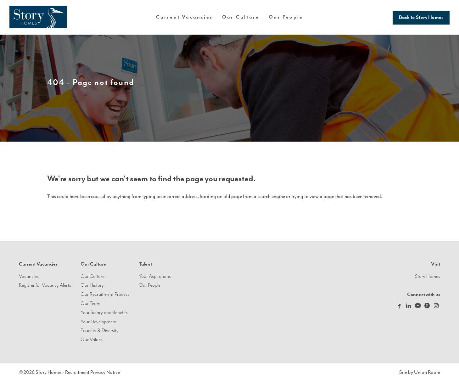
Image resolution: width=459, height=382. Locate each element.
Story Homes (427, 276)
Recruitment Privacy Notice (92, 372)
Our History (92, 285)
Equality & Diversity (100, 331)
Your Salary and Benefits (104, 313)
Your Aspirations (155, 276)
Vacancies (29, 276)
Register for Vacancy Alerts (45, 285)
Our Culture (92, 276)
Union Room (427, 372)
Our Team (90, 303)
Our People (286, 17)
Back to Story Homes (421, 17)
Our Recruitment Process (105, 294)
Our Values (92, 340)
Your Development (99, 322)
